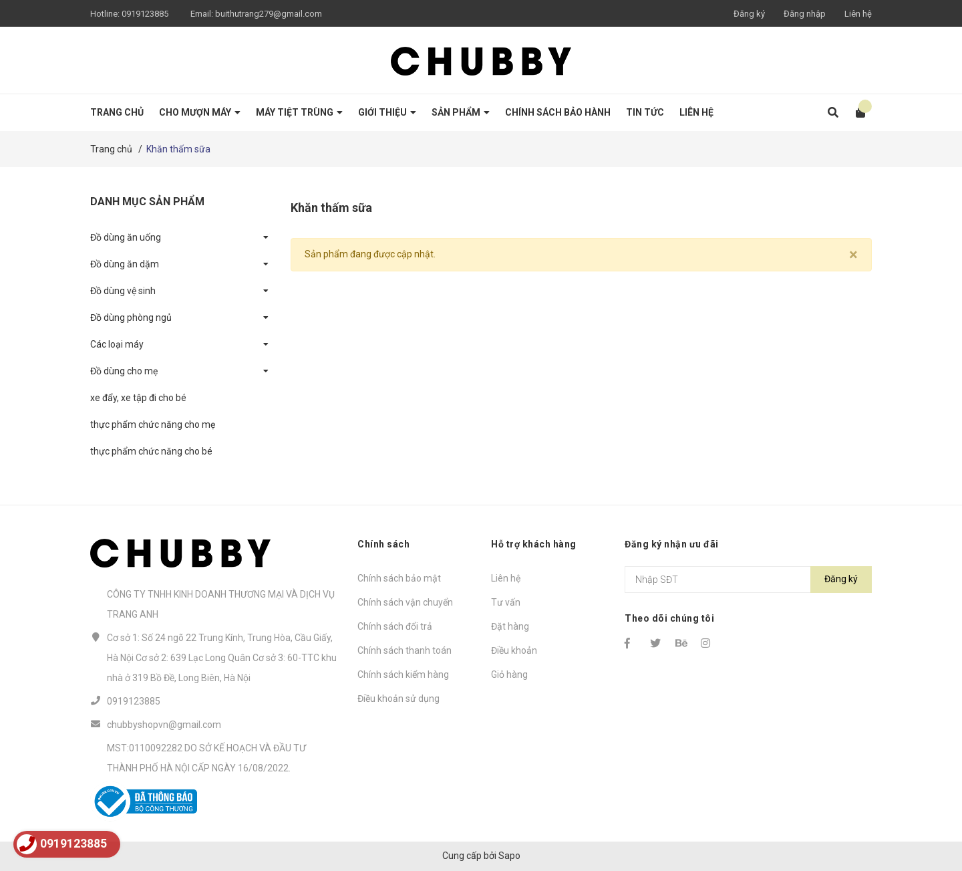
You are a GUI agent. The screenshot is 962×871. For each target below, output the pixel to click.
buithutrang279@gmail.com (268, 14)
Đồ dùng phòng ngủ (131, 317)
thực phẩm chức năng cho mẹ (152, 424)
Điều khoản (514, 650)
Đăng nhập (805, 14)
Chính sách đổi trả (394, 626)
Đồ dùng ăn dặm (124, 264)
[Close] (853, 255)
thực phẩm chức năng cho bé (151, 451)
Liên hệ (858, 14)
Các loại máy (117, 344)
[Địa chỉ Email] (748, 579)
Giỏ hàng (509, 674)
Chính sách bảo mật (399, 578)
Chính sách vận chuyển (405, 602)
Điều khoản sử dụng (398, 698)
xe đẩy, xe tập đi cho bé (138, 397)
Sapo (509, 855)
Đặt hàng (510, 626)
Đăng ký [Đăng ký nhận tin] (841, 579)
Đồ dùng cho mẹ (124, 371)
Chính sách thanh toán (404, 650)
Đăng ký (749, 14)
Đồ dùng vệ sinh (123, 290)
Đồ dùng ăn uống (125, 237)
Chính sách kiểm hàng (403, 674)
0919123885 (145, 14)
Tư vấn (505, 602)
